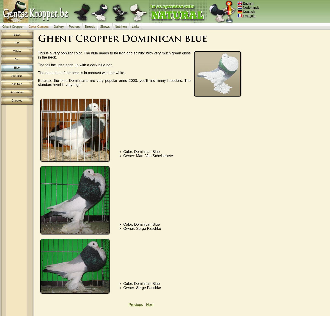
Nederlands (248, 7)
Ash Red (17, 84)
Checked (16, 100)
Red (16, 43)
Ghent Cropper (13, 26)
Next (150, 305)
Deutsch (246, 11)
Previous (136, 305)
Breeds (90, 26)
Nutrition (121, 26)
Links (135, 26)
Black (17, 34)
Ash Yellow (17, 92)
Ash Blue (16, 76)
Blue (17, 67)
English (245, 3)
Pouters (74, 26)
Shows (105, 26)
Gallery (59, 26)
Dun (16, 59)
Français (246, 16)
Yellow (17, 51)
